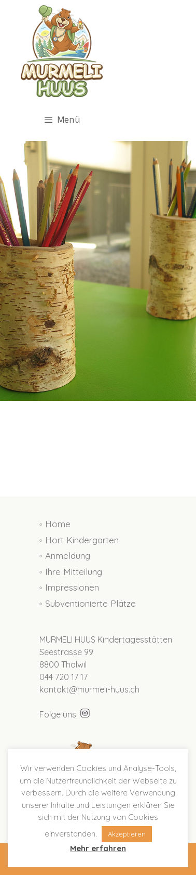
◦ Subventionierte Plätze (87, 603)
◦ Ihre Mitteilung (70, 571)
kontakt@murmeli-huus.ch (89, 689)
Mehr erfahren (98, 848)
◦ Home (55, 523)
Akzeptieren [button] (127, 834)
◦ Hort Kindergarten (79, 539)
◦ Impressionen (69, 587)
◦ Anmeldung (64, 555)
